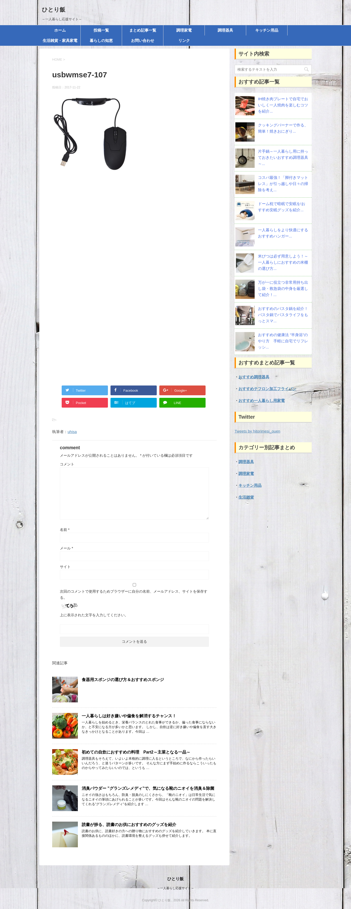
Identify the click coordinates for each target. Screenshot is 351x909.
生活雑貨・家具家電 (60, 40)
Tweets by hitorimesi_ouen (257, 431)
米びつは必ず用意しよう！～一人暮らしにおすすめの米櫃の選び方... (283, 262)
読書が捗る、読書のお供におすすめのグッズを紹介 (129, 824)
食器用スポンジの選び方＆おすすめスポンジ (123, 679)
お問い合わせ (142, 40)
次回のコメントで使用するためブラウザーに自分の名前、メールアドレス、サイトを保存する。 (133, 594)
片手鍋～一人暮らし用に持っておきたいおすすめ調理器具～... (283, 157)
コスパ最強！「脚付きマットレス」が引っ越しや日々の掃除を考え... (283, 183)
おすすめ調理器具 (253, 377)
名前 (64, 530)
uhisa (72, 431)
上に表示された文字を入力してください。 (94, 615)
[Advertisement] (134, 232)
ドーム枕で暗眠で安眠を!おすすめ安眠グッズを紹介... (281, 206)
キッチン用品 (266, 30)
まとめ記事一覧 (142, 30)
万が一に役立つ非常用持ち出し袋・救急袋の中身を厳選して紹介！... (283, 288)
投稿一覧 (101, 30)
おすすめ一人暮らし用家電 (261, 400)
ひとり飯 (53, 9)
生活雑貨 (246, 497)
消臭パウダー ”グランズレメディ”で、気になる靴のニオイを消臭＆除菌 (148, 788)
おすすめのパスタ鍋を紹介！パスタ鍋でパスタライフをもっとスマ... (283, 314)
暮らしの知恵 (101, 40)
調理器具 (225, 30)
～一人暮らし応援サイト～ (175, 888)
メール (66, 548)
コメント (67, 464)
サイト (65, 567)
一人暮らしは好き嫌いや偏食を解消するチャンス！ (129, 716)
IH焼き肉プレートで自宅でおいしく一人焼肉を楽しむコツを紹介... (283, 105)
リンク (184, 40)
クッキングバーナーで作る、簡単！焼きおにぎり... (283, 128)
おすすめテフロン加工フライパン (267, 389)
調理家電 (184, 30)
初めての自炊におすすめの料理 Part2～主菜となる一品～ (136, 752)
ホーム (60, 30)
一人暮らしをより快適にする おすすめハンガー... (283, 233)
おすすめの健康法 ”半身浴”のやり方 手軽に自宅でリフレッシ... (283, 341)
